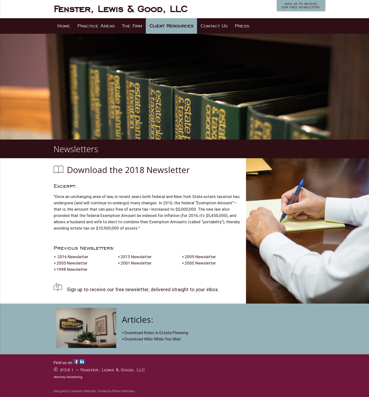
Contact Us (214, 26)
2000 (200, 263)
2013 (136, 256)
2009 (200, 256)
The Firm (132, 26)
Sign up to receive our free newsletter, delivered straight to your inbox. (143, 289)
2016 (72, 256)
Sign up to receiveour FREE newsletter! (301, 5)
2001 (136, 263)
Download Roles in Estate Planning (156, 332)
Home (63, 26)
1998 (72, 269)
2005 (72, 263)
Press (242, 26)
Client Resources (171, 26)
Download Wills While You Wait (153, 339)
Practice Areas (96, 26)
